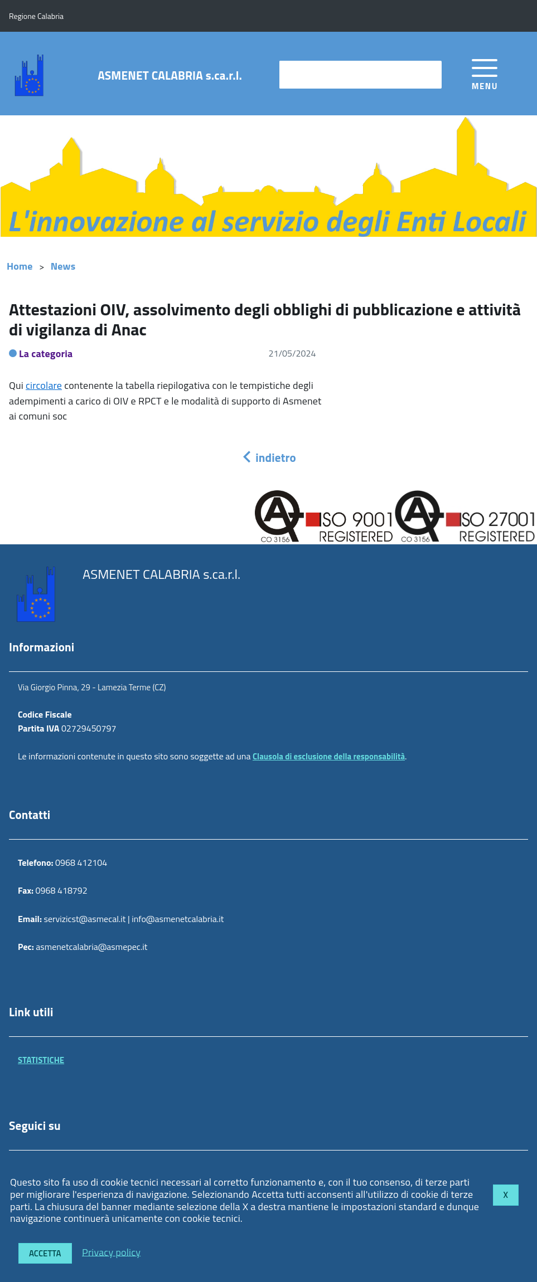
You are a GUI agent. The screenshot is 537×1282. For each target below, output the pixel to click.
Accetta (45, 1253)
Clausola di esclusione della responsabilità (329, 756)
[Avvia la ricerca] (428, 75)
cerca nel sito (310, 74)
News (63, 266)
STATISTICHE (41, 1060)
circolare (44, 385)
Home (20, 266)
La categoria (46, 353)
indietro (268, 457)
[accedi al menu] (485, 72)
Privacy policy (111, 1251)
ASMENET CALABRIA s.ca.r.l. (170, 75)
